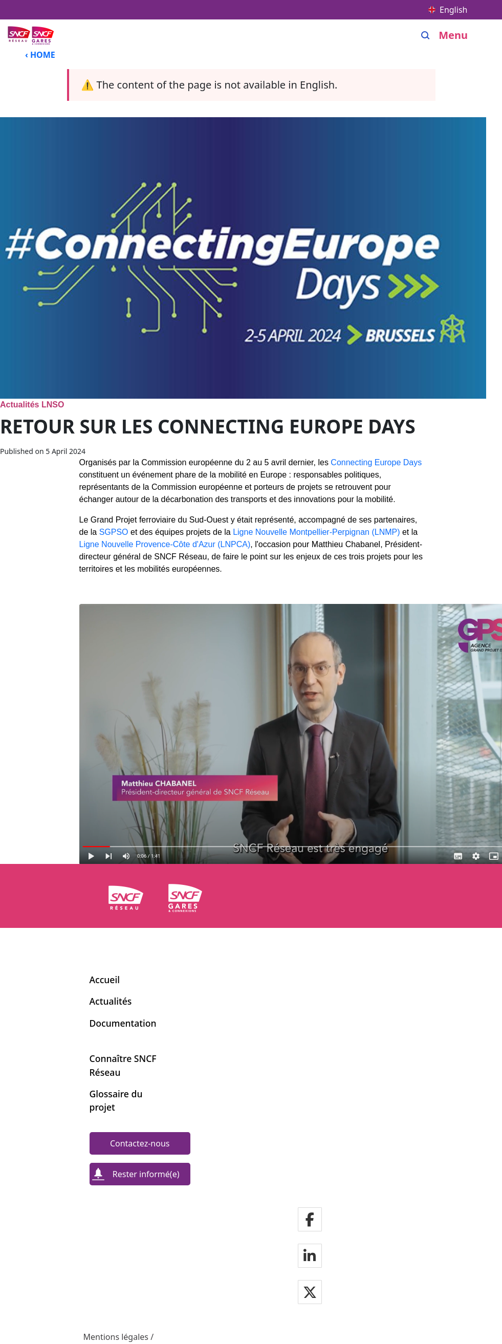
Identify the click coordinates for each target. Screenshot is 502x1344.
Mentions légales (116, 1336)
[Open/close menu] (461, 35)
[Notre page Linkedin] (309, 1256)
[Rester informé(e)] (140, 1174)
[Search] (425, 35)
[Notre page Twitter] (310, 1293)
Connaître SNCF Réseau (123, 1065)
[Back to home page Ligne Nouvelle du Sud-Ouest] (31, 35)
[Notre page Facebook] (309, 1220)
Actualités (111, 1001)
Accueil (105, 979)
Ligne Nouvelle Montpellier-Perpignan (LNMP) (316, 532)
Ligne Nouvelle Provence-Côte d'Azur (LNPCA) (165, 544)
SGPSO (113, 532)
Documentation (123, 1023)
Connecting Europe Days (376, 462)
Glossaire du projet (116, 1100)
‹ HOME (40, 54)
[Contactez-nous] (140, 1143)
